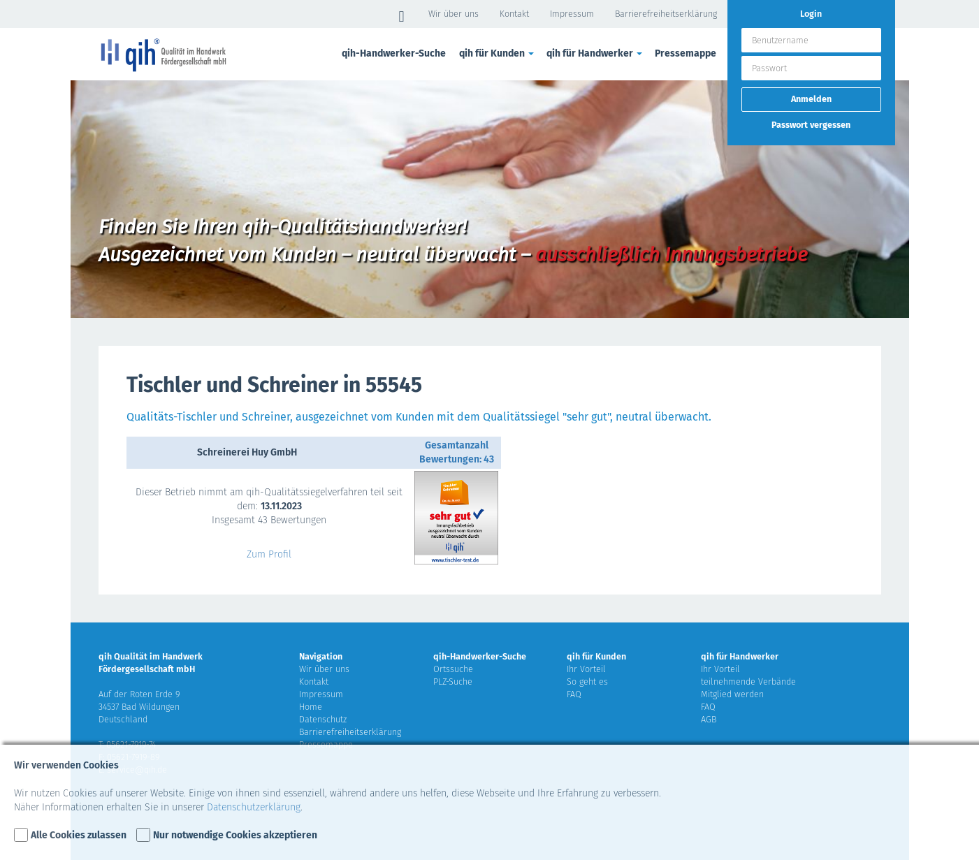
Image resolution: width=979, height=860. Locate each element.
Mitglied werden (732, 694)
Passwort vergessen (810, 124)
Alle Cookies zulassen (78, 835)
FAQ (574, 694)
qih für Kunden (497, 53)
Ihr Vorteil (586, 669)
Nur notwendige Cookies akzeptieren (235, 835)
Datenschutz (323, 719)
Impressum (572, 13)
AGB (708, 719)
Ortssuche (453, 669)
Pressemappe (685, 53)
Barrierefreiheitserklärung (666, 13)
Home (310, 706)
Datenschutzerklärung (253, 807)
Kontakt (514, 13)
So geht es (587, 681)
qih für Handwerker (595, 53)
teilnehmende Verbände (748, 681)
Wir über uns (453, 13)
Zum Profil (269, 554)
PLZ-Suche (452, 681)
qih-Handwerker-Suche (394, 53)
